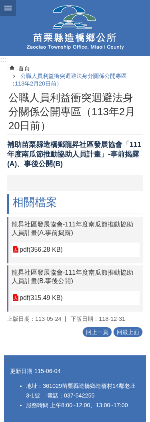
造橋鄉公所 (75, 28)
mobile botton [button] (8, 8)
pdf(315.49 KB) (41, 297)
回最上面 (128, 332)
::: (3, 59)
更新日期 (21, 371)
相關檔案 (34, 202)
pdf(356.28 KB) (41, 249)
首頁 (24, 68)
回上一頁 (97, 332)
